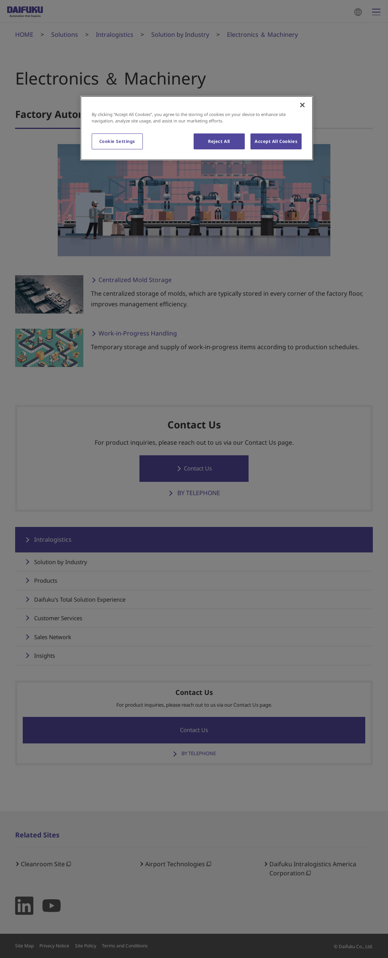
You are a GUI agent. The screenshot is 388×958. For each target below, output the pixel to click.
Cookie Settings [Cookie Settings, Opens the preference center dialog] (117, 141)
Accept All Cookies (276, 141)
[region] (196, 128)
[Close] (302, 105)
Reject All (219, 141)
